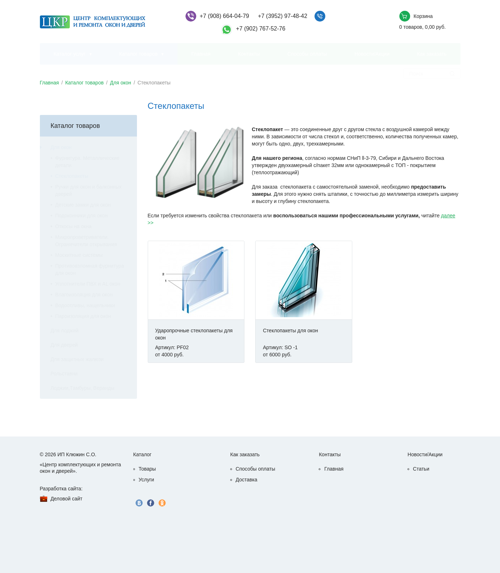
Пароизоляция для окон (83, 316)
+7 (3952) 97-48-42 (282, 16)
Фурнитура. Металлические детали (87, 161)
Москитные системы (79, 255)
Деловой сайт (67, 499)
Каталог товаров (138, 54)
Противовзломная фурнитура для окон (89, 269)
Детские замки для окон (83, 205)
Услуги (146, 479)
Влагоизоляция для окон (84, 294)
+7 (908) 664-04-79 (224, 16)
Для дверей (64, 345)
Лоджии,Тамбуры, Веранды (83, 388)
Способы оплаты (307, 54)
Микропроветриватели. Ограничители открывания (86, 240)
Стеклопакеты (71, 176)
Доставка (246, 479)
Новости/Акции (371, 54)
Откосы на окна (73, 226)
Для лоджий (65, 330)
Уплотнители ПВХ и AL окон (87, 284)
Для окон (120, 83)
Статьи (421, 469)
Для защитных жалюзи (77, 359)
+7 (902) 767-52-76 (260, 29)
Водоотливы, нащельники (85, 305)
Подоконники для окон (81, 215)
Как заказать (431, 54)
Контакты (249, 54)
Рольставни (64, 373)
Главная (200, 54)
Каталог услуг (70, 54)
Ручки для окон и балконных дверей (88, 190)
